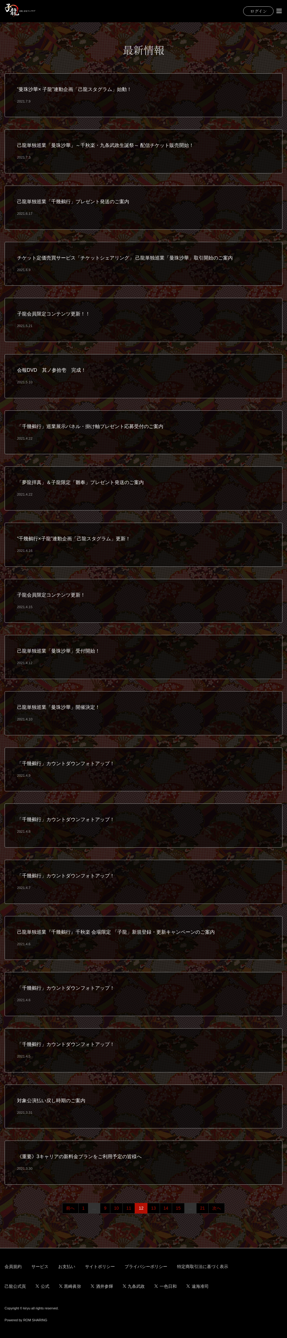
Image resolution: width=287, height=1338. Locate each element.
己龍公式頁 (15, 1286)
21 (202, 1208)
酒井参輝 (102, 1286)
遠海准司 (197, 1286)
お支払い (66, 1266)
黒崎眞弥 (70, 1286)
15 (178, 1208)
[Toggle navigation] (279, 11)
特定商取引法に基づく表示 (202, 1266)
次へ (216, 1208)
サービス (39, 1266)
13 (153, 1208)
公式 (42, 1286)
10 (116, 1208)
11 (128, 1208)
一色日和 (165, 1286)
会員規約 (13, 1266)
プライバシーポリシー (146, 1266)
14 (166, 1208)
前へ (70, 1208)
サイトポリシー (100, 1266)
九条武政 (134, 1286)
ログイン (258, 11)
